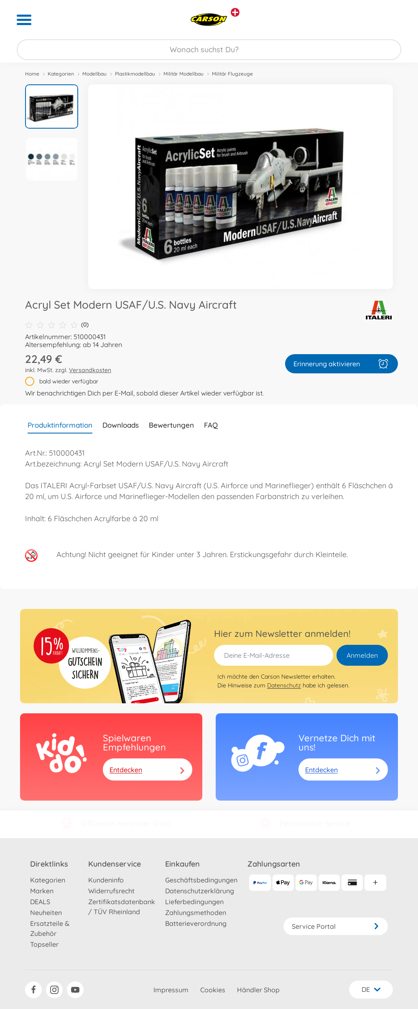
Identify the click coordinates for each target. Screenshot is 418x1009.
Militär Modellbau (183, 74)
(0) (57, 324)
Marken (42, 891)
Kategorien (61, 74)
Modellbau (94, 74)
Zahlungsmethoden (195, 912)
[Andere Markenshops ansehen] (235, 12)
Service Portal (336, 926)
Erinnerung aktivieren (341, 363)
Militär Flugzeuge (232, 74)
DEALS (40, 901)
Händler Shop (258, 990)
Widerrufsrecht (111, 891)
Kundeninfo (106, 880)
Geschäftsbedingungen (201, 880)
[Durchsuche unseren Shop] (209, 49)
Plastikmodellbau (135, 74)
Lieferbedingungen (194, 901)
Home (32, 74)
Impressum (171, 990)
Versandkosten (90, 370)
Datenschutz (284, 685)
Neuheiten (46, 912)
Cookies (212, 990)
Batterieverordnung (196, 923)
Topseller (44, 944)
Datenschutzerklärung (199, 891)
